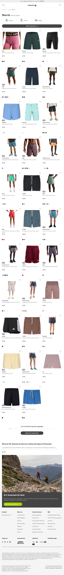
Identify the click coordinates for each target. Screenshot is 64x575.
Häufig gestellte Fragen (54, 515)
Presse (19, 532)
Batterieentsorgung (37, 532)
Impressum (51, 568)
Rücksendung (51, 523)
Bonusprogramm (36, 515)
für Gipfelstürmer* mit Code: (35, 1)
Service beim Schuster (38, 520)
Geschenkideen (36, 529)
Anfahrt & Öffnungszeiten (55, 518)
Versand (50, 520)
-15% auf (22, 1)
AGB (46, 568)
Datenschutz (58, 568)
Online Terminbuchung (38, 523)
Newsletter (20, 529)
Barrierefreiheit (52, 529)
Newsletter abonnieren (11, 504)
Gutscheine (35, 526)
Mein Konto (35, 518)
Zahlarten (50, 526)
